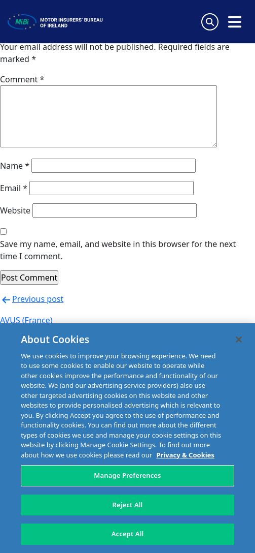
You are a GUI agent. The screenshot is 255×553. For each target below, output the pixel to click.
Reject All (128, 504)
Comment (22, 79)
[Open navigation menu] (234, 22)
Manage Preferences (127, 475)
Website (15, 210)
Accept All (128, 533)
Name (14, 165)
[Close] (239, 339)
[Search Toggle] (209, 21)
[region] (127, 438)
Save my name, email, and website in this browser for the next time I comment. (118, 250)
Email (13, 188)
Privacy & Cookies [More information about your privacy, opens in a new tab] (185, 454)
